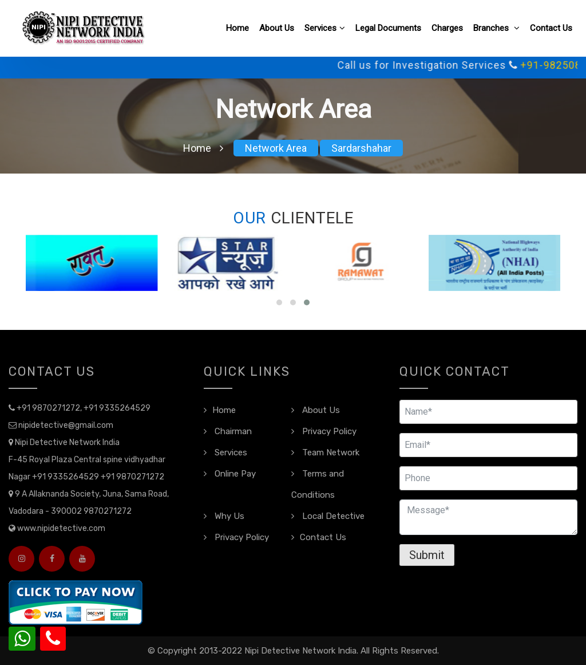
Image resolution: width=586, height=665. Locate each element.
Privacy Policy (324, 431)
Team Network (325, 452)
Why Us (224, 516)
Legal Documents (388, 28)
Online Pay (230, 474)
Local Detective (328, 516)
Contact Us (551, 28)
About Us (276, 28)
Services (324, 28)
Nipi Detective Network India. (301, 651)
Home (237, 28)
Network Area (276, 148)
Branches (496, 28)
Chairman (228, 431)
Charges (447, 28)
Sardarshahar (361, 148)
